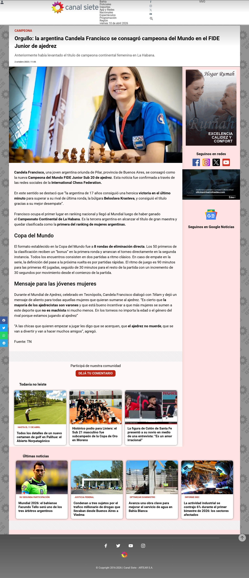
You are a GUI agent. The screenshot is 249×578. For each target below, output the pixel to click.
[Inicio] (74, 7)
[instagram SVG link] (151, 6)
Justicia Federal (84, 497)
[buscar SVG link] (151, 19)
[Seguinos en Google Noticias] (211, 214)
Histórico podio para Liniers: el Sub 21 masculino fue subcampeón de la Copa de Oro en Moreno (95, 434)
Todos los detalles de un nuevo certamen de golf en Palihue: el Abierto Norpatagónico (39, 437)
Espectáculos (108, 15)
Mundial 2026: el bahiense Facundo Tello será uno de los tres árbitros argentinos (40, 507)
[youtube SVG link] (151, 15)
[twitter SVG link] (151, 10)
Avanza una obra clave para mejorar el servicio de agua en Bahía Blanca (150, 507)
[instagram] (206, 162)
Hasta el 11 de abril (29, 427)
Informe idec (192, 497)
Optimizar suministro (142, 497)
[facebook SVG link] (151, 2)
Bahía (103, 1)
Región (104, 20)
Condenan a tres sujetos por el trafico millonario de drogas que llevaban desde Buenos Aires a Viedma (97, 509)
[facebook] (196, 162)
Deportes (105, 7)
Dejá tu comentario (95, 373)
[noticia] (40, 407)
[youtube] (226, 162)
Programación (108, 17)
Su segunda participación (34, 497)
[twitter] (216, 162)
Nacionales (106, 12)
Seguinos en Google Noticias (211, 227)
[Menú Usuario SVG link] (2, 3)
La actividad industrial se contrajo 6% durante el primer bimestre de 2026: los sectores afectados (206, 509)
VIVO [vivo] (202, 1)
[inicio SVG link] (124, 555)
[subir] (242, 538)
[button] (4, 320)
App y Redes (107, 9)
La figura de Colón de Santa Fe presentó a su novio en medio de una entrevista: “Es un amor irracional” (150, 434)
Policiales (105, 4)
